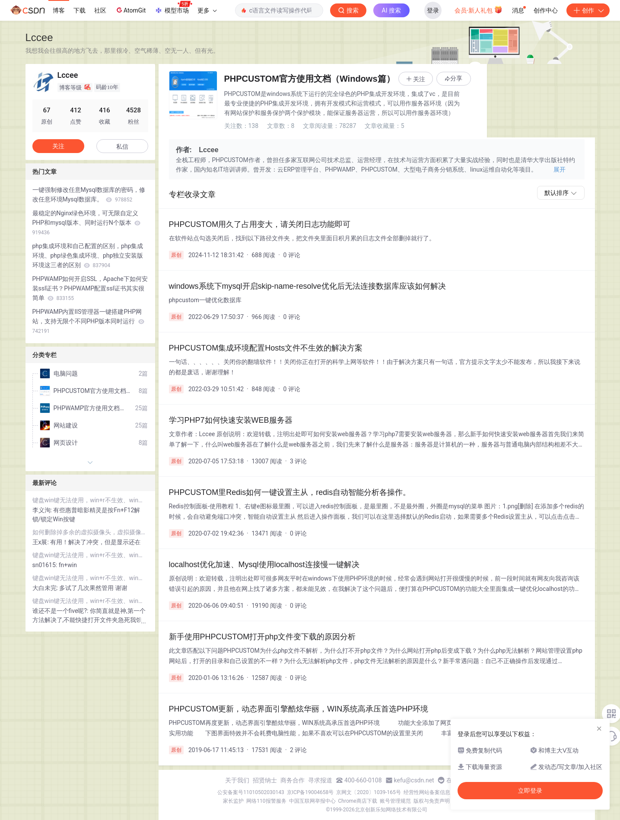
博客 (59, 10)
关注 (58, 146)
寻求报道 (320, 780)
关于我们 (237, 780)
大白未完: (46, 587)
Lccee (39, 37)
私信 (122, 146)
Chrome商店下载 (357, 801)
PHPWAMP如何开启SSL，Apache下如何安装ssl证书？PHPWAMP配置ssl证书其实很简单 (90, 288)
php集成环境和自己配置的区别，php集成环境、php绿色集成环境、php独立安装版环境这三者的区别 (87, 255)
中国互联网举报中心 (312, 801)
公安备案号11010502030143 (250, 792)
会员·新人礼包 (478, 9)
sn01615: (45, 565)
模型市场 (173, 8)
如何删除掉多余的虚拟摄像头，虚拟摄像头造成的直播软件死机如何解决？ (90, 532)
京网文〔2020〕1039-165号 (368, 792)
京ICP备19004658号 (310, 792)
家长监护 (233, 801)
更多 (206, 10)
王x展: (41, 542)
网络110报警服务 (266, 801)
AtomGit (130, 10)
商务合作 (292, 780)
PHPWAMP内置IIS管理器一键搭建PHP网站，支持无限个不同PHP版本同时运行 (88, 321)
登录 (433, 10)
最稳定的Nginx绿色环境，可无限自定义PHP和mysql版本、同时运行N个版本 (86, 223)
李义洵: (43, 510)
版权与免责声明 (431, 801)
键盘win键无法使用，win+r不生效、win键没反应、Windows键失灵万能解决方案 (90, 500)
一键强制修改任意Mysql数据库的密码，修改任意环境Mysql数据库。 (88, 194)
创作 (588, 10)
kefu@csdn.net (414, 780)
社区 (100, 10)
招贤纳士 (265, 780)
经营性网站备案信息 (427, 792)
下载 (79, 10)
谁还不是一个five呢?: (61, 610)
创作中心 (546, 10)
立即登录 (530, 790)
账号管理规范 (395, 801)
